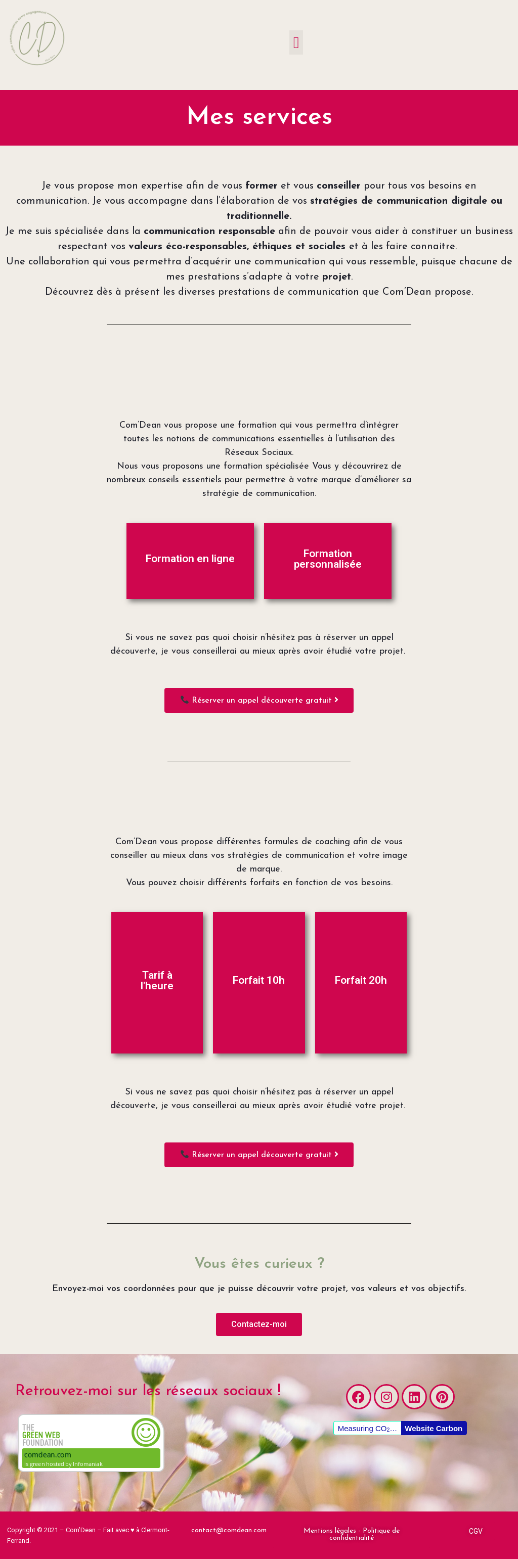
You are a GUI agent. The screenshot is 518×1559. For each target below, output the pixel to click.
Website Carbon (433, 1428)
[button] (296, 42)
